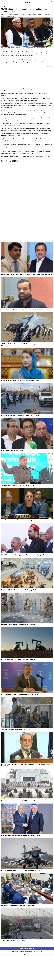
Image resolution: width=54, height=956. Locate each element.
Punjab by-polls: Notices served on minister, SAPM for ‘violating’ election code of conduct (26, 274)
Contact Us (21, 948)
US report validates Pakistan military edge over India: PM (17, 485)
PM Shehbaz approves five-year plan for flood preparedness (18, 905)
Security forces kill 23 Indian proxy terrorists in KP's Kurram (18, 624)
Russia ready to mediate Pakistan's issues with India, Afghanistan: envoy (21, 694)
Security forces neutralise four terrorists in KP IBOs (15, 729)
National (3, 6)
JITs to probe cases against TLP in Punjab (13, 940)
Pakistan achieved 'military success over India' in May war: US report (20, 870)
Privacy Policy (32, 948)
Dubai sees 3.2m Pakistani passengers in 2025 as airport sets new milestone (23, 590)
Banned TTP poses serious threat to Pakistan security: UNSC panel (20, 520)
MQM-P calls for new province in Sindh (12, 450)
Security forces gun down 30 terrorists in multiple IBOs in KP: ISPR (20, 415)
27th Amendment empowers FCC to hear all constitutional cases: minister (22, 309)
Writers (26, 948)
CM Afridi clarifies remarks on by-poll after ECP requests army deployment (22, 555)
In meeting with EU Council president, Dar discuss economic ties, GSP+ (21, 835)
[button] (13, 161)
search (52, 2)
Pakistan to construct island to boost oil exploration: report (18, 659)
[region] (27, 76)
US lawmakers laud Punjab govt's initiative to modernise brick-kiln (20, 380)
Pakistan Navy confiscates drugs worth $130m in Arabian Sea (18, 801)
